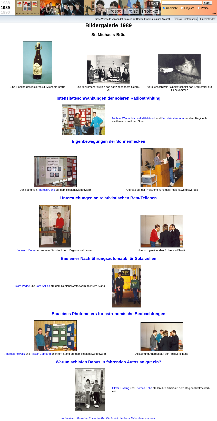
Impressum (150, 418)
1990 (5, 12)
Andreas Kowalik (15, 353)
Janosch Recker (26, 250)
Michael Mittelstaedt (143, 118)
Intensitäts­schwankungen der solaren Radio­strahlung (108, 98)
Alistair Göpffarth (41, 353)
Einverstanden (207, 19)
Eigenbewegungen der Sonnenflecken (108, 141)
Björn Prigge (22, 286)
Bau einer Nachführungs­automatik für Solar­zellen (108, 258)
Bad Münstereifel (109, 418)
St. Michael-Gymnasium (89, 418)
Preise (131, 11)
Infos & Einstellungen (185, 19)
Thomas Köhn (143, 388)
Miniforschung (68, 418)
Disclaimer (125, 418)
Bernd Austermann (172, 118)
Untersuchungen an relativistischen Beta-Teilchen (108, 198)
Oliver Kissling (120, 388)
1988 (5, 3)
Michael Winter (121, 118)
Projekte (150, 11)
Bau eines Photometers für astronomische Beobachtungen (108, 313)
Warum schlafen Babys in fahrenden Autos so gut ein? (108, 362)
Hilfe (214, 13)
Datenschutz (137, 418)
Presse (114, 11)
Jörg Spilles (43, 286)
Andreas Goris (46, 189)
